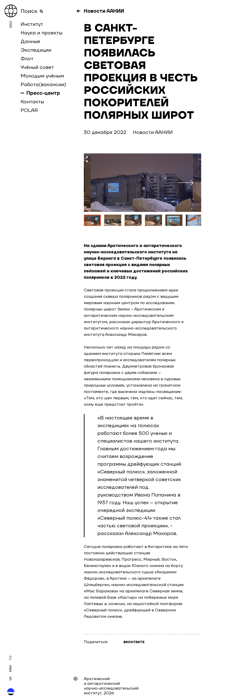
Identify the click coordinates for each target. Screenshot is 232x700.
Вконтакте (134, 642)
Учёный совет (37, 67)
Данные (30, 41)
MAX (11, 668)
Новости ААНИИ (104, 11)
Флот (27, 59)
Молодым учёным (42, 76)
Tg (11, 658)
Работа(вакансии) (43, 84)
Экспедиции (36, 50)
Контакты (32, 102)
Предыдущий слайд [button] (96, 182)
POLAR (29, 110)
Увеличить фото (180, 159)
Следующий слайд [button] (190, 182)
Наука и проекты (41, 33)
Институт (32, 24)
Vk (11, 678)
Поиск (32, 11)
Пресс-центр (43, 93)
